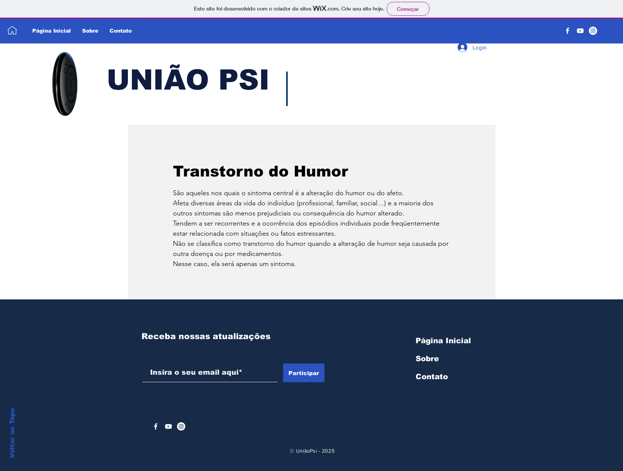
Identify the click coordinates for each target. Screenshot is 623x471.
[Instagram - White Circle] (593, 31)
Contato (432, 376)
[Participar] (303, 372)
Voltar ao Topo (12, 433)
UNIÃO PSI (188, 80)
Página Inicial (443, 340)
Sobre (427, 358)
